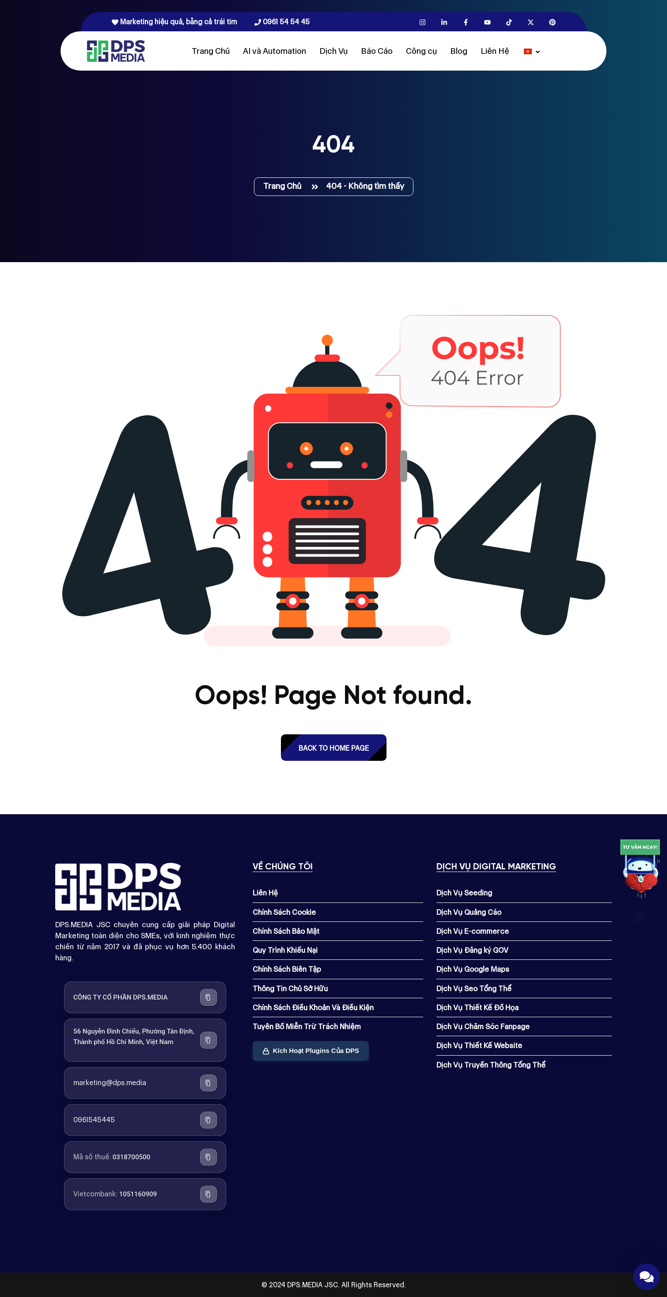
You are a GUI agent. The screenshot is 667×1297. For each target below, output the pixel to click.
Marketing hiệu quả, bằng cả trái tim (174, 22)
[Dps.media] (116, 50)
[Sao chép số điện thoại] (208, 1120)
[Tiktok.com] (509, 22)
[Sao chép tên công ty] (208, 997)
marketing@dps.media (109, 1083)
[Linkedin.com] (444, 22)
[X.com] (530, 22)
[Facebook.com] (465, 22)
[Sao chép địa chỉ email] (208, 1083)
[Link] (640, 870)
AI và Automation (274, 51)
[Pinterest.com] (552, 22)
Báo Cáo (377, 51)
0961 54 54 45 (282, 22)
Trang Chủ (211, 51)
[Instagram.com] (422, 22)
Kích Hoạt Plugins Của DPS (310, 1050)
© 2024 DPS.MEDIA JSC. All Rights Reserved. (333, 1285)
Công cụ (421, 51)
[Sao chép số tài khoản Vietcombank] (208, 1194)
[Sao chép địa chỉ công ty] (208, 1040)
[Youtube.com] (487, 22)
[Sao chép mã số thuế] (208, 1157)
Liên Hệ (495, 51)
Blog (458, 51)
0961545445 (94, 1120)
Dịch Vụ (333, 51)
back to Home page (334, 748)
